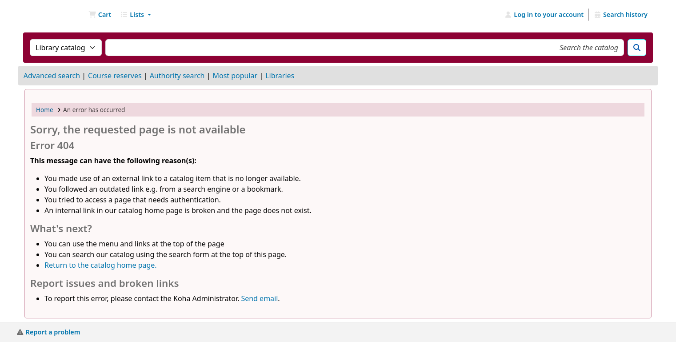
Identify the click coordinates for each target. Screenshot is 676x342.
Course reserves (115, 75)
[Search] (637, 47)
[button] (100, 14)
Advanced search (52, 75)
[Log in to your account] (544, 14)
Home (44, 109)
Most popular (234, 75)
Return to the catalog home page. (100, 265)
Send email (259, 298)
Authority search (177, 75)
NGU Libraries (47, 15)
